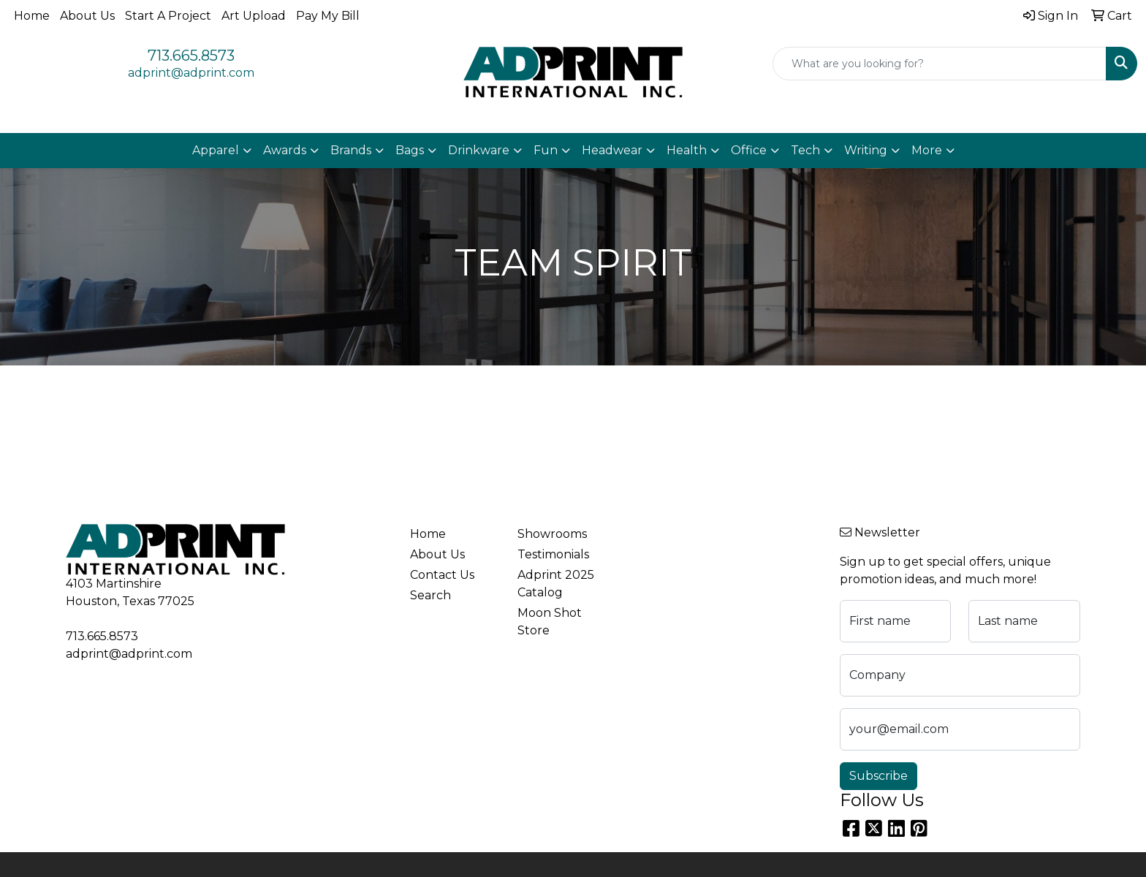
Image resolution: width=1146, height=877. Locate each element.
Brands (350, 150)
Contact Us (442, 575)
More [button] (926, 150)
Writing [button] (865, 150)
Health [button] (687, 150)
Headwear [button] (612, 150)
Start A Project (168, 16)
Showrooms (552, 534)
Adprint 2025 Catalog (555, 583)
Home (32, 16)
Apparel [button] (215, 150)
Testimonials (553, 554)
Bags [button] (409, 150)
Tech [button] (805, 150)
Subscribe (878, 776)
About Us (87, 16)
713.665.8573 (191, 55)
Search (430, 595)
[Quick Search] (940, 63)
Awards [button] (284, 150)
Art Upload (253, 16)
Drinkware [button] (478, 150)
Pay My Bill (328, 16)
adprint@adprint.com (191, 73)
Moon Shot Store (549, 621)
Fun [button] (546, 150)
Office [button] (749, 150)
